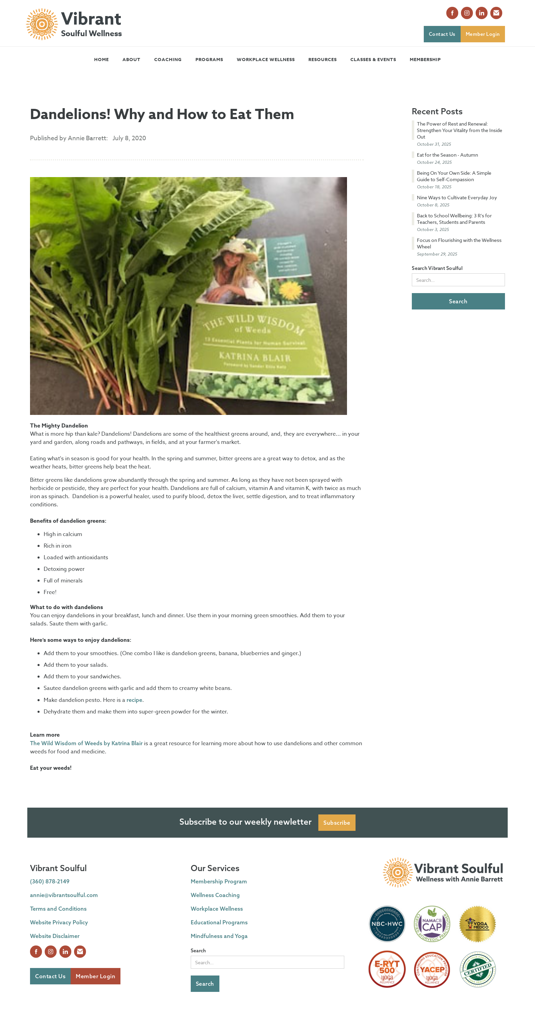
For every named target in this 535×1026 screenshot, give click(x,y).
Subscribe (336, 822)
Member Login (483, 34)
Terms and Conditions (58, 908)
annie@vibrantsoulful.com (64, 895)
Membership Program (219, 881)
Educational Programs (219, 922)
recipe (134, 699)
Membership (425, 59)
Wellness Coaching (215, 895)
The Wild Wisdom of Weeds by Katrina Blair (86, 743)
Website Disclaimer (54, 936)
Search (198, 951)
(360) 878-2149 (50, 881)
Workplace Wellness (266, 59)
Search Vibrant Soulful (437, 268)
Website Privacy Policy (59, 922)
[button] (131, 59)
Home (101, 59)
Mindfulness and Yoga (219, 936)
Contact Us (442, 34)
